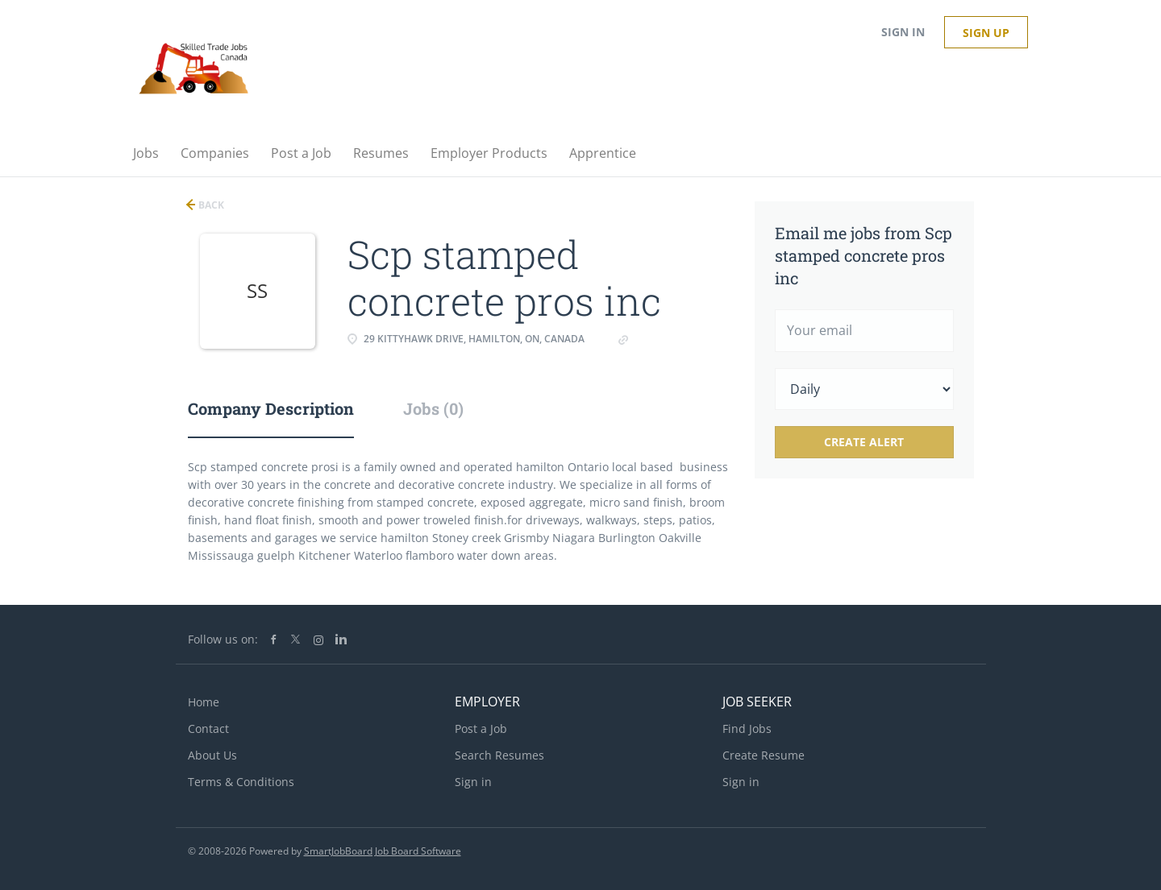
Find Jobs (747, 728)
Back (210, 205)
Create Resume (763, 755)
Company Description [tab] (271, 408)
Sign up (986, 32)
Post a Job (481, 728)
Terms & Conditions (241, 781)
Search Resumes (499, 755)
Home (203, 702)
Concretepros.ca (675, 338)
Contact (208, 728)
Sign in (903, 31)
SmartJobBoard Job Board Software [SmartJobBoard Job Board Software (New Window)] (382, 851)
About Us (212, 755)
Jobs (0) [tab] (433, 408)
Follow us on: (223, 639)
